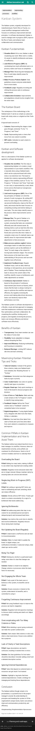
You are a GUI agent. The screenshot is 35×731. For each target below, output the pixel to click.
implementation (7, 10)
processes (6, 13)
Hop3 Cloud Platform (6, 728)
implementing (18, 10)
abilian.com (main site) (10, 726)
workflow (14, 13)
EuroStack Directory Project (24, 726)
